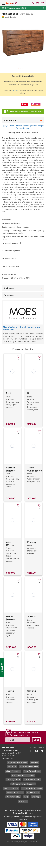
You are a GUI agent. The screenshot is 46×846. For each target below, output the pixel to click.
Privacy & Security (15, 792)
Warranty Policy (13, 797)
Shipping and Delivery (17, 762)
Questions (9, 295)
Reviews (34, 762)
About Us (12, 767)
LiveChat (23, 801)
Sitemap (35, 797)
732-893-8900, (8, 748)
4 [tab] (24, 68)
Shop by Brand (13, 779)
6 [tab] (27, 68)
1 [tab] (18, 68)
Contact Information (29, 767)
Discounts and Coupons (23, 775)
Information (10, 120)
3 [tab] (22, 68)
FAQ (26, 797)
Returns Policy (33, 792)
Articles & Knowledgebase (23, 784)
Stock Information (31, 779)
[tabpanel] (23, 43)
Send (36, 739)
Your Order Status (32, 771)
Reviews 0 (9, 288)
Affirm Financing (13, 771)
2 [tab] (20, 68)
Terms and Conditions (32, 788)
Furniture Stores (11, 788)
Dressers (15, 90)
